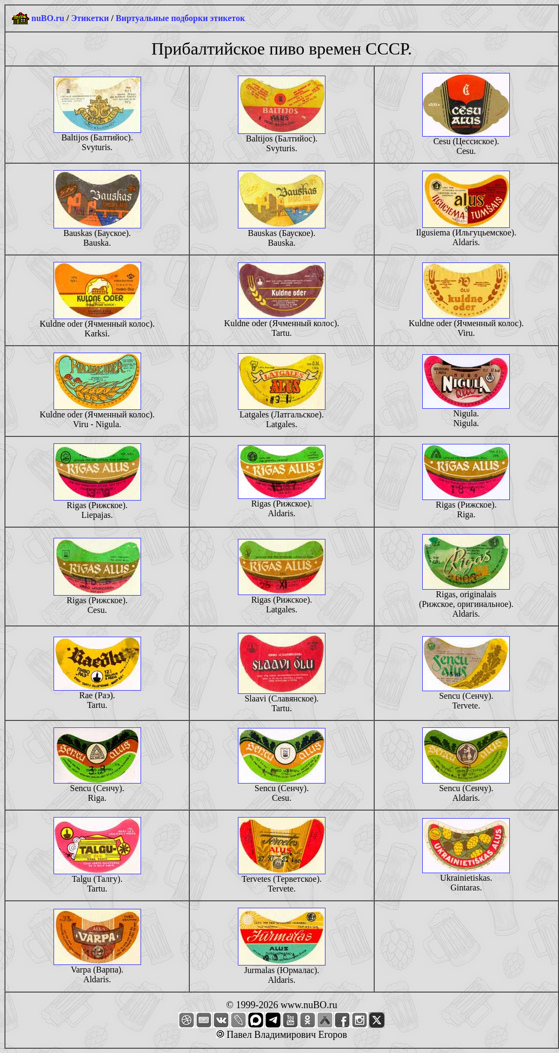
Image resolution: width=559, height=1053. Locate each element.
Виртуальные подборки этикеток (180, 18)
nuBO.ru (47, 18)
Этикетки (90, 18)
